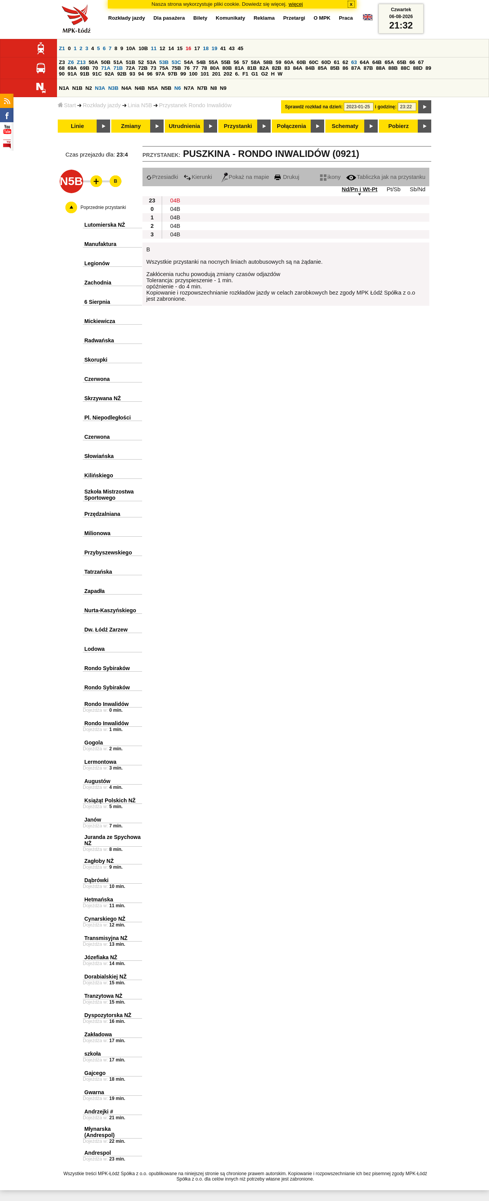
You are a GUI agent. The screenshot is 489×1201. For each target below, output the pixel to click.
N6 (177, 88)
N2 (88, 88)
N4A (126, 88)
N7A (189, 88)
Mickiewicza (99, 321)
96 (149, 74)
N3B (113, 88)
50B (105, 62)
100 (193, 74)
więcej (296, 4)
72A (130, 68)
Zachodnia (97, 283)
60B (301, 62)
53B (164, 62)
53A (151, 62)
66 (412, 62)
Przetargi (294, 18)
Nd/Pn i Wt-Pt (359, 189)
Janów (92, 820)
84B (310, 68)
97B (172, 74)
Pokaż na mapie (245, 177)
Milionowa (97, 533)
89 (428, 68)
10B (143, 48)
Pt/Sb (393, 189)
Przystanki (238, 126)
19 (215, 48)
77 (195, 68)
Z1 (62, 48)
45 (240, 48)
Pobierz (399, 126)
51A (118, 62)
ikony (330, 177)
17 (197, 48)
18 (206, 48)
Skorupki (95, 360)
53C (176, 62)
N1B (77, 88)
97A (160, 74)
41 (223, 48)
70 (95, 68)
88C (405, 68)
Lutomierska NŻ (104, 225)
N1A (64, 88)
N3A (100, 88)
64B (377, 62)
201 (216, 74)
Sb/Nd (417, 189)
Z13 (81, 62)
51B (130, 62)
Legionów (96, 263)
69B (84, 68)
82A (264, 68)
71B (118, 68)
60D (326, 62)
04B (175, 200)
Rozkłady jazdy (102, 105)
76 (187, 68)
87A (355, 68)
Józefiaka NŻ (100, 957)
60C (313, 62)
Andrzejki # (98, 1111)
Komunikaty (230, 18)
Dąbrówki (96, 880)
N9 (223, 88)
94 (141, 74)
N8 (213, 88)
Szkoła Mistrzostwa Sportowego (109, 494)
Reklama (264, 18)
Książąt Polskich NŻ (110, 800)
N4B (140, 88)
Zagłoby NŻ (99, 861)
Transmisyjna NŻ (105, 938)
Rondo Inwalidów (106, 704)
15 (180, 48)
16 (188, 48)
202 (228, 74)
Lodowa (94, 649)
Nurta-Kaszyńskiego (110, 610)
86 (345, 68)
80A (214, 68)
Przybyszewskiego (108, 552)
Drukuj (287, 177)
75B (176, 68)
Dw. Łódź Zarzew (105, 630)
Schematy (345, 126)
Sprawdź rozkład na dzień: (314, 106)
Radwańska (99, 340)
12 (162, 48)
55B (225, 62)
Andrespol (97, 1153)
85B (334, 68)
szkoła (92, 1054)
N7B (202, 88)
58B (268, 62)
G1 (254, 74)
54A (188, 62)
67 (421, 62)
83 (287, 68)
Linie (77, 126)
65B (401, 62)
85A (322, 68)
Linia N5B (140, 105)
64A (364, 62)
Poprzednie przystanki (103, 207)
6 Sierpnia (97, 302)
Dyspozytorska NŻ (107, 1015)
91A (72, 74)
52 (141, 62)
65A (389, 62)
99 (183, 74)
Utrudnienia (184, 126)
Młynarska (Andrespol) (99, 1132)
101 (205, 74)
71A (105, 68)
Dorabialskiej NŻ (105, 977)
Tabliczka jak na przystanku (385, 177)
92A (109, 74)
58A (255, 62)
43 (232, 48)
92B (121, 74)
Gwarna (94, 1092)
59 (278, 62)
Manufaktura (100, 244)
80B (227, 68)
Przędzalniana (102, 514)
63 (354, 62)
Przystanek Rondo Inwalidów (195, 105)
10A (131, 48)
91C (97, 74)
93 (132, 74)
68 (62, 68)
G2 (264, 74)
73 (153, 68)
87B (368, 68)
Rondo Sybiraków (107, 668)
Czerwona (97, 379)
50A (93, 62)
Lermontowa (100, 762)
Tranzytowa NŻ (103, 996)
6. (237, 74)
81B (251, 68)
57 (245, 62)
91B (84, 74)
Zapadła (94, 591)
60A (288, 62)
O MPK (322, 18)
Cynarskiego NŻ (105, 919)
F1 (245, 74)
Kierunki (198, 177)
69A (72, 68)
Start (67, 105)
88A (380, 68)
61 (337, 62)
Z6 (71, 62)
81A (239, 68)
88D (417, 68)
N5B (166, 88)
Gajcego (95, 1073)
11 (154, 48)
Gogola (93, 742)
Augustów (97, 781)
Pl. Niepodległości (107, 417)
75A (164, 68)
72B (142, 68)
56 (236, 62)
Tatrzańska (98, 572)
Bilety (200, 18)
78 (204, 68)
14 (171, 48)
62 (345, 62)
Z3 (62, 62)
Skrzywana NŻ (102, 398)
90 (62, 74)
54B (201, 62)
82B (276, 68)
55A (213, 62)
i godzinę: (386, 106)
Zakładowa (98, 1034)
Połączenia (291, 126)
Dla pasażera (169, 18)
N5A (153, 88)
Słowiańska (99, 456)
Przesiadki (162, 177)
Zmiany (131, 126)
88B (393, 68)
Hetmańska (98, 899)
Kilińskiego (98, 475)
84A (297, 68)
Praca (346, 18)
